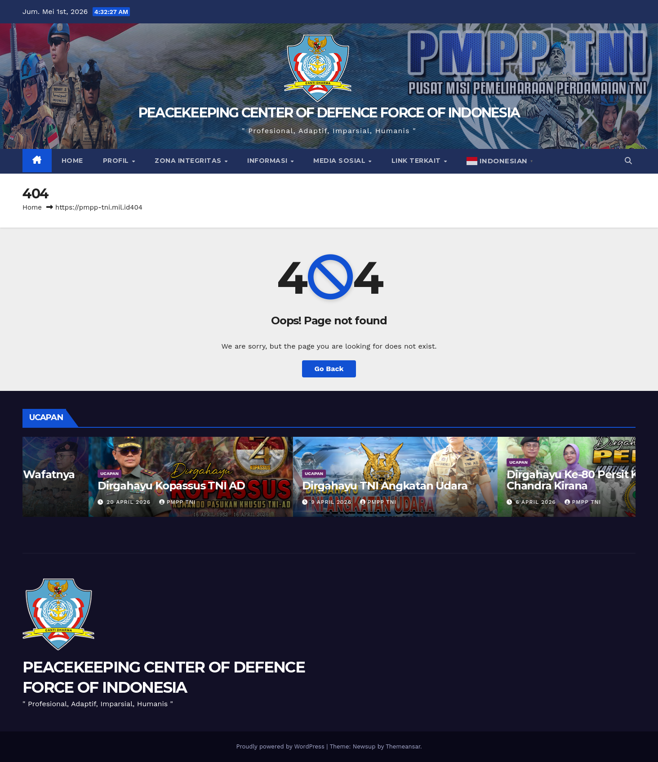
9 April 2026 (470, 502)
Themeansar (403, 746)
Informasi (268, 161)
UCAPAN (43, 462)
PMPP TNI (111, 502)
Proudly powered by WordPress (281, 746)
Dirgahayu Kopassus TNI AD (309, 485)
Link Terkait (417, 161)
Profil (117, 161)
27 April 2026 (63, 502)
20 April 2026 (268, 502)
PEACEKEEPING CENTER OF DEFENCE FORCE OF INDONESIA (329, 112)
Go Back (329, 368)
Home (72, 161)
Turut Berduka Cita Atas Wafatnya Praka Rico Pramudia (122, 480)
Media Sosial (340, 161)
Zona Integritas (189, 161)
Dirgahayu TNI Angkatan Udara (522, 485)
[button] (628, 161)
